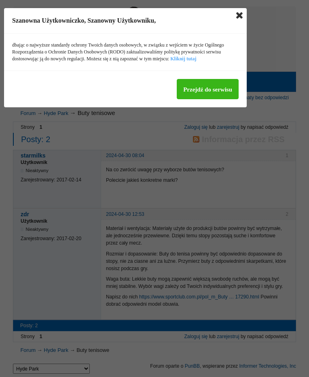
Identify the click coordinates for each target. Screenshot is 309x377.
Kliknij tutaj (183, 59)
